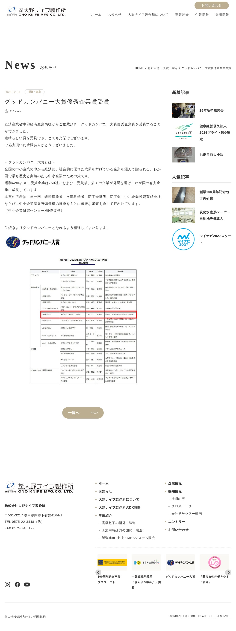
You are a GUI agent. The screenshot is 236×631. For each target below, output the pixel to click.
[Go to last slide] (98, 573)
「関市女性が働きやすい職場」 (214, 569)
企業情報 (202, 14)
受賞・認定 (170, 68)
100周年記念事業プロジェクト (112, 569)
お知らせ (114, 14)
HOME (139, 68)
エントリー (176, 522)
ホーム (96, 14)
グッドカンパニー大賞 (180, 566)
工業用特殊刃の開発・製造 (122, 530)
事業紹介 (182, 14)
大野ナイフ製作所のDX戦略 (120, 507)
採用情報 (222, 14)
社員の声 (178, 499)
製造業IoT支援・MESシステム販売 (128, 538)
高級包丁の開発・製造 (119, 523)
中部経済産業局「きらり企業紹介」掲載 (146, 571)
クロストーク (181, 506)
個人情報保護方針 (16, 616)
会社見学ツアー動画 (186, 513)
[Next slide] (228, 573)
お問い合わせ (211, 5)
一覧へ (74, 413)
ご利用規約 (38, 616)
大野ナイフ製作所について (148, 14)
